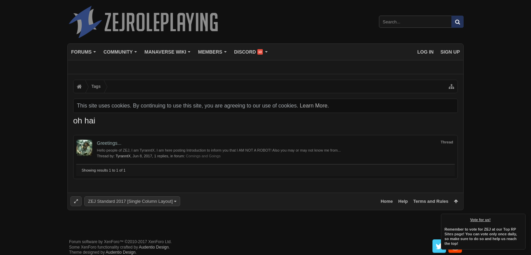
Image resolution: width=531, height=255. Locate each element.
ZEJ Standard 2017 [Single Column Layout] (130, 201)
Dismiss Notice (521, 218)
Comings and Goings (203, 156)
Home (387, 201)
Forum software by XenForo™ (120, 236)
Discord (248, 52)
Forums (81, 52)
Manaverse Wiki (165, 52)
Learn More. (314, 106)
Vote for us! (480, 220)
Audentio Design (154, 241)
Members (210, 52)
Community (117, 52)
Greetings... (109, 143)
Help (403, 201)
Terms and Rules (430, 201)
